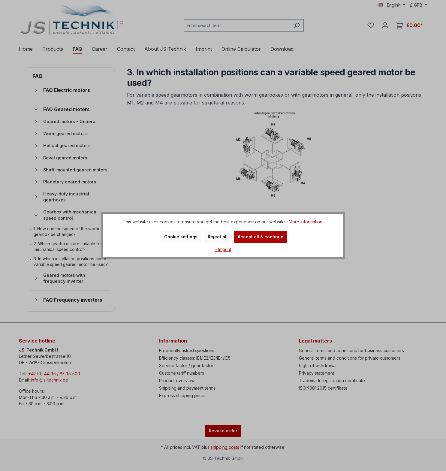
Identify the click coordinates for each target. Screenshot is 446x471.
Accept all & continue (260, 236)
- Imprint (223, 249)
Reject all (218, 236)
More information (305, 221)
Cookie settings (180, 236)
